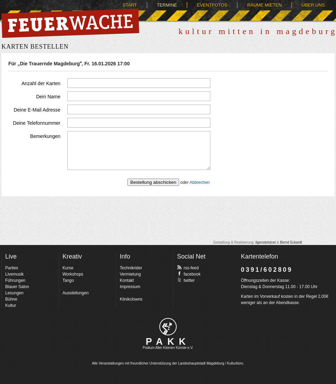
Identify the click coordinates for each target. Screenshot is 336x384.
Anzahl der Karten (41, 83)
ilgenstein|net (265, 242)
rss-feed (188, 267)
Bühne (11, 299)
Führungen (15, 280)
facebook (189, 274)
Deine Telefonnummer (36, 123)
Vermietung (130, 274)
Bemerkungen (45, 136)
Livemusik (14, 274)
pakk (168, 326)
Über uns (313, 5)
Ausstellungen (75, 293)
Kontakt (127, 280)
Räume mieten (264, 5)
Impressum (130, 286)
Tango (68, 280)
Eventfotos (212, 5)
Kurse (67, 267)
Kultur (10, 305)
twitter (186, 280)
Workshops (72, 274)
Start (130, 5)
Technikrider (131, 267)
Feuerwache (70, 23)
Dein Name (48, 96)
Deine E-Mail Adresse (37, 110)
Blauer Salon (17, 286)
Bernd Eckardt (291, 242)
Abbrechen (200, 182)
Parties (11, 267)
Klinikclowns (131, 299)
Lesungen (14, 293)
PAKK (168, 341)
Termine (167, 5)
